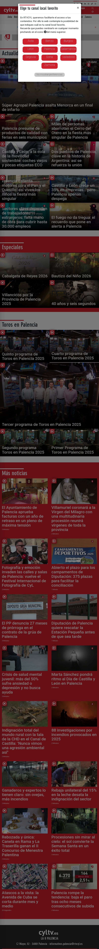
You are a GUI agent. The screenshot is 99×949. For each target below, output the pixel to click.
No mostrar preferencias (49, 74)
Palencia (49, 49)
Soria (49, 57)
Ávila (31, 41)
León (31, 49)
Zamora (49, 65)
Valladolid (68, 57)
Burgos (68, 41)
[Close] (78, 8)
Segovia (31, 57)
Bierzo (49, 41)
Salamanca (68, 49)
